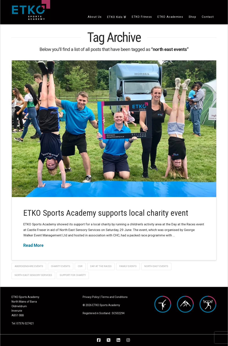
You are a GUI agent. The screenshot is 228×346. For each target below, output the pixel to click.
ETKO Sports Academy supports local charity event (105, 213)
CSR (80, 266)
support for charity (73, 275)
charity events (60, 266)
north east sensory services (33, 275)
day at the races (101, 266)
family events (128, 266)
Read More (33, 245)
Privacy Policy (91, 297)
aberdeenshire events (29, 266)
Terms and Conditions (114, 297)
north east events (156, 266)
